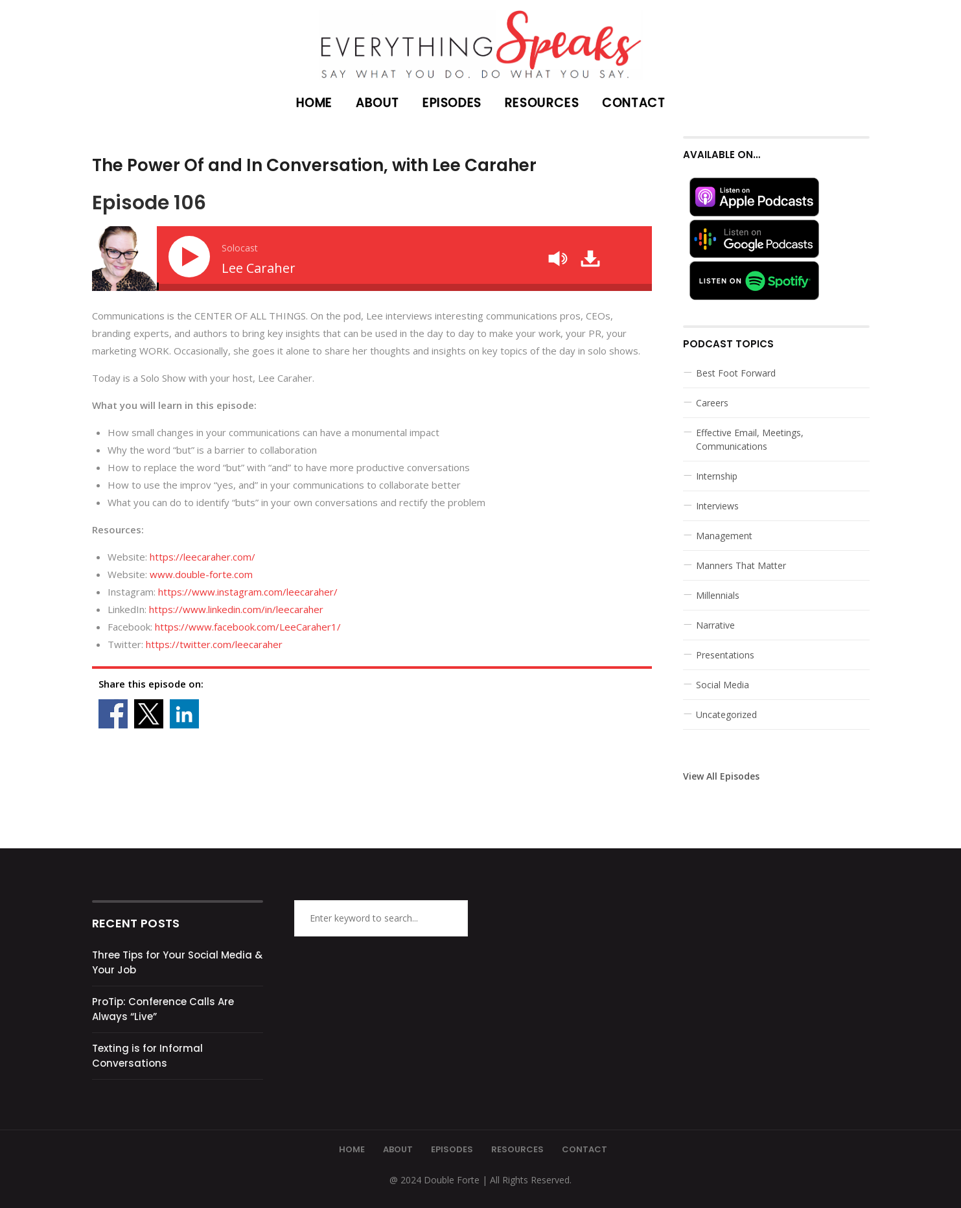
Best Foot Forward (736, 373)
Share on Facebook (113, 713)
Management (724, 535)
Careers (712, 403)
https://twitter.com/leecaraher (214, 644)
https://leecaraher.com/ (202, 556)
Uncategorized (726, 714)
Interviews (717, 506)
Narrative (715, 625)
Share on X (148, 713)
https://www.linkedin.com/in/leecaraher (236, 609)
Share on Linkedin (184, 713)
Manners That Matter (741, 565)
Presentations (725, 655)
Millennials (717, 595)
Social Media (722, 685)
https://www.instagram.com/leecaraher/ (248, 591)
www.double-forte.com (200, 574)
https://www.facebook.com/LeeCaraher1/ (248, 626)
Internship (716, 476)
